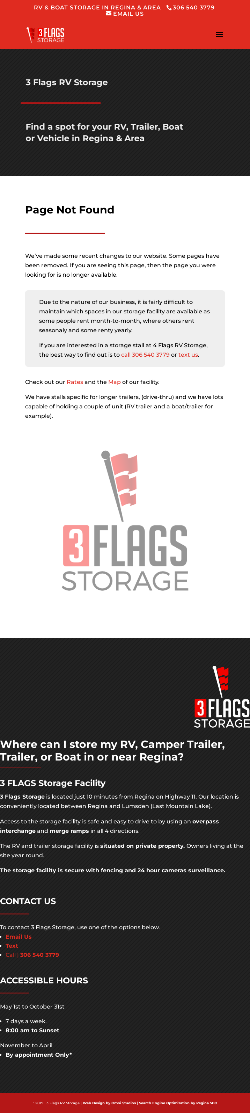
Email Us (19, 936)
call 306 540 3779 (145, 354)
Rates (75, 382)
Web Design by (96, 1103)
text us (188, 354)
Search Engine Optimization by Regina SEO (178, 1103)
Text (12, 946)
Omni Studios (123, 1103)
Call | (32, 955)
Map (114, 382)
